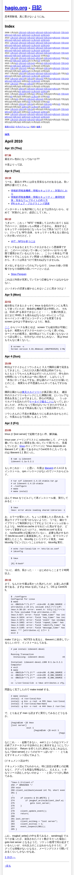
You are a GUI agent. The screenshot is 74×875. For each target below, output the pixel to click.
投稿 (33, 127)
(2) (25, 32)
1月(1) (13, 38)
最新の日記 (10, 127)
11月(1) (34, 35)
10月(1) (25, 35)
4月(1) (38, 32)
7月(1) (63, 32)
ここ (7, 327)
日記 (36, 7)
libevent (49, 468)
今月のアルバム (22, 127)
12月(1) (44, 35)
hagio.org (16, 7)
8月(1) (7, 35)
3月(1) (30, 32)
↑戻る (8, 866)
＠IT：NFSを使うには (23, 241)
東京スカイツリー (32, 392)
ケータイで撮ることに (41, 401)
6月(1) (55, 32)
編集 (39, 127)
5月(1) (47, 32)
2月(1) (21, 32)
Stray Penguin (18, 274)
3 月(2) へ (10, 857)
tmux (22, 446)
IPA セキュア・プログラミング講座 (30, 203)
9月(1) (16, 35)
